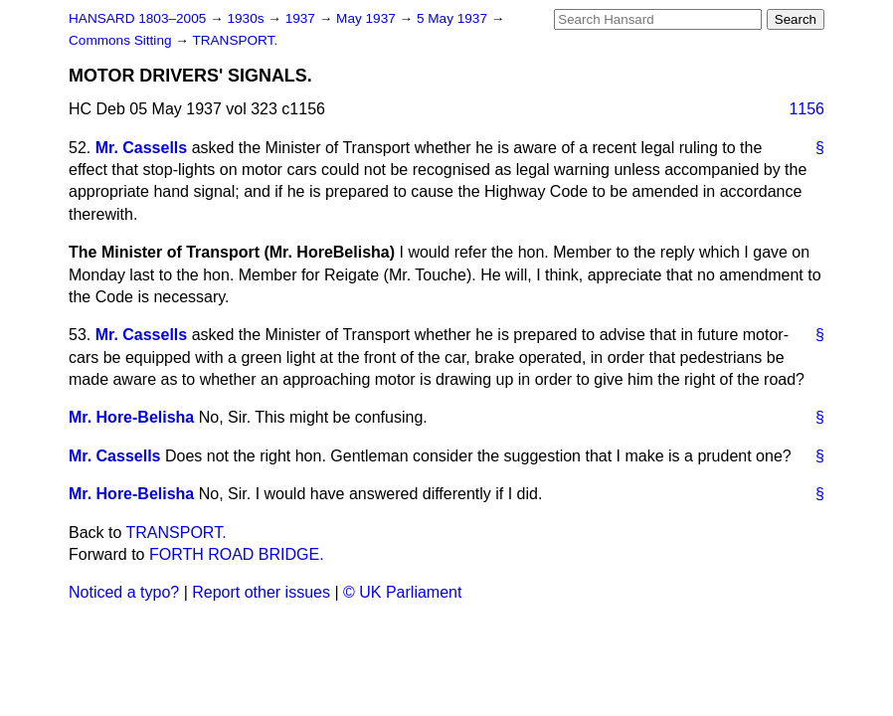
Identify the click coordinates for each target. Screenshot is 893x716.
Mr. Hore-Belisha (131, 417)
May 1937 (367, 18)
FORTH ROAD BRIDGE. (236, 554)
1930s (247, 18)
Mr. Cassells (141, 147)
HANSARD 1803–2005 (137, 18)
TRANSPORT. (234, 40)
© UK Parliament (402, 592)
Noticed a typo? (124, 592)
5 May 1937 (454, 18)
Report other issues (261, 592)
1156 (806, 108)
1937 (302, 18)
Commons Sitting (122, 40)
